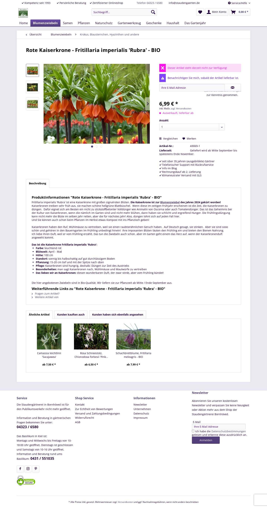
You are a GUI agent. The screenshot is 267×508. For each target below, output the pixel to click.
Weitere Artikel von (45, 297)
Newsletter (140, 404)
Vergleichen (168, 138)
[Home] (23, 23)
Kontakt (80, 404)
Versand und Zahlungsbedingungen (97, 413)
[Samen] (67, 23)
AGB (77, 422)
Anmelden (206, 440)
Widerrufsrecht (84, 417)
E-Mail (197, 422)
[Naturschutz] (104, 23)
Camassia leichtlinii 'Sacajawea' (49, 355)
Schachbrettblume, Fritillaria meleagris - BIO (133, 355)
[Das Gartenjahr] (195, 23)
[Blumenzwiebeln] (45, 23)
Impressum (141, 417)
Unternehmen (142, 409)
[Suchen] (153, 12)
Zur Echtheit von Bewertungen (94, 409)
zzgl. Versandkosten (181, 108)
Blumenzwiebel (170, 202)
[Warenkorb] (239, 12)
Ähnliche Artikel (39, 314)
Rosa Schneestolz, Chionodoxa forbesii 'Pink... (91, 355)
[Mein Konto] (216, 12)
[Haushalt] (173, 23)
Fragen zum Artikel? (46, 293)
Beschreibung (37, 183)
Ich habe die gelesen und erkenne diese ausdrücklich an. (219, 433)
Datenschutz (141, 413)
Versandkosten (125, 502)
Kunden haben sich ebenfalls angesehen (117, 314)
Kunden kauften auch (71, 314)
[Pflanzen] (84, 23)
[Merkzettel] (200, 12)
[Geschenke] (154, 23)
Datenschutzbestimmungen (228, 431)
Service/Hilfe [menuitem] (238, 3)
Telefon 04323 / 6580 (149, 3)
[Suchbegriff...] (124, 12)
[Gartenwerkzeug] (129, 23)
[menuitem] (124, 12)
